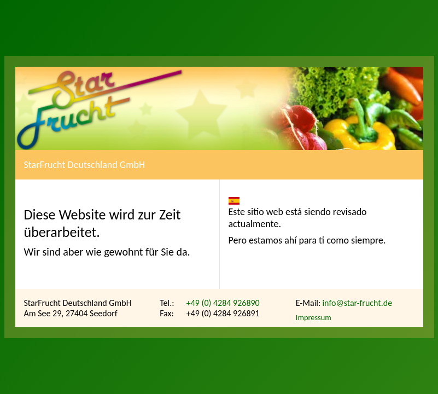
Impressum (313, 317)
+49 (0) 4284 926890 (223, 303)
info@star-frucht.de (357, 303)
